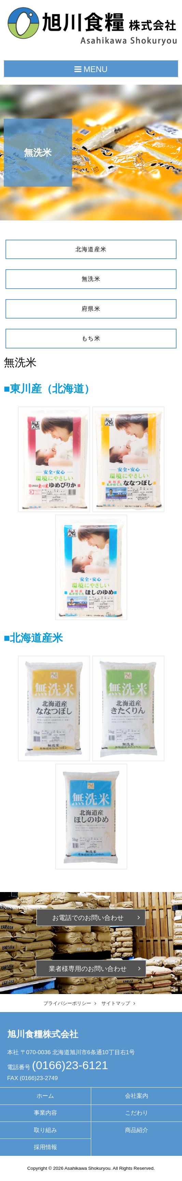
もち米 (91, 338)
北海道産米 (91, 249)
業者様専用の (88, 968)
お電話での (88, 917)
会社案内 (136, 1096)
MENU (91, 69)
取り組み (45, 1130)
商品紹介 (136, 1130)
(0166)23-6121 (70, 1065)
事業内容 (45, 1113)
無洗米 (91, 279)
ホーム (45, 1096)
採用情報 (45, 1147)
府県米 (91, 309)
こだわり (136, 1113)
